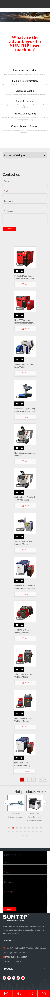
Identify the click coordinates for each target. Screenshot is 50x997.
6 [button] (29, 828)
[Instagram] (23, 978)
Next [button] (43, 803)
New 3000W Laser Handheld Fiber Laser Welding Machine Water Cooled (24, 321)
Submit (9, 228)
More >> (41, 791)
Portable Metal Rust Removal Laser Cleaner (24, 277)
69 (41, 779)
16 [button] (33, 831)
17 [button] (37, 831)
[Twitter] (13, 978)
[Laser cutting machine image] (25, 17)
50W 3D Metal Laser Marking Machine (23, 542)
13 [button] (21, 831)
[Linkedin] (9, 978)
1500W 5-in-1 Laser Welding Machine (22, 631)
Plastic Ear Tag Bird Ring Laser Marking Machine (24, 410)
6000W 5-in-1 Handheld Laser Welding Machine (24, 587)
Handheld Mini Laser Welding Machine (23, 719)
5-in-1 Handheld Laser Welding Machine (23, 675)
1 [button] (9, 828)
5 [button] (25, 828)
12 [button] (17, 831)
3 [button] (17, 828)
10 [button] (9, 831)
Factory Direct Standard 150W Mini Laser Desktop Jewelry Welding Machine (24, 498)
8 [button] (37, 828)
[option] (15, 808)
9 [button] (41, 828)
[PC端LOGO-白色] (16, 917)
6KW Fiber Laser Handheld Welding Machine (22, 764)
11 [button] (13, 831)
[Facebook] (4, 978)
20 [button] (27, 835)
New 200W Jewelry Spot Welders (24, 454)
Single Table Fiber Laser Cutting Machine (15, 817)
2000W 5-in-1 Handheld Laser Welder (24, 365)
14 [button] (25, 831)
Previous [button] (6, 803)
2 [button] (13, 828)
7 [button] (33, 828)
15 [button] (29, 831)
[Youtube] (18, 978)
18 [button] (41, 831)
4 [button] (21, 828)
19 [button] (23, 835)
